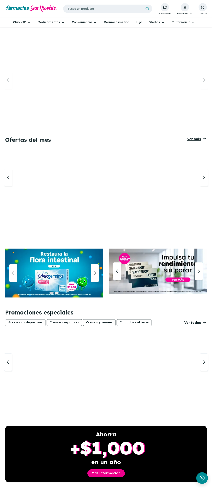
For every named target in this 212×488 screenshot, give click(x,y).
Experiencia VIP (62, 441)
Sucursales (58, 437)
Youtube (14, 456)
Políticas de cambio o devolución (148, 462)
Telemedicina (101, 437)
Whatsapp (16, 437)
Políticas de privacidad (141, 438)
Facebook (15, 441)
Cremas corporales (64, 167)
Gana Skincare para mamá (65, 456)
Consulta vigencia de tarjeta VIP (66, 447)
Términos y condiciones (141, 454)
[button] (184, 9)
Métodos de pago (145, 469)
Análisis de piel (102, 441)
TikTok (13, 451)
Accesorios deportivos (25, 167)
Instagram (16, 446)
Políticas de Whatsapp (141, 446)
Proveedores (141, 474)
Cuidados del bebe (134, 167)
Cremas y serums (99, 167)
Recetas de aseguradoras (101, 447)
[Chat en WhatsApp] (202, 478)
